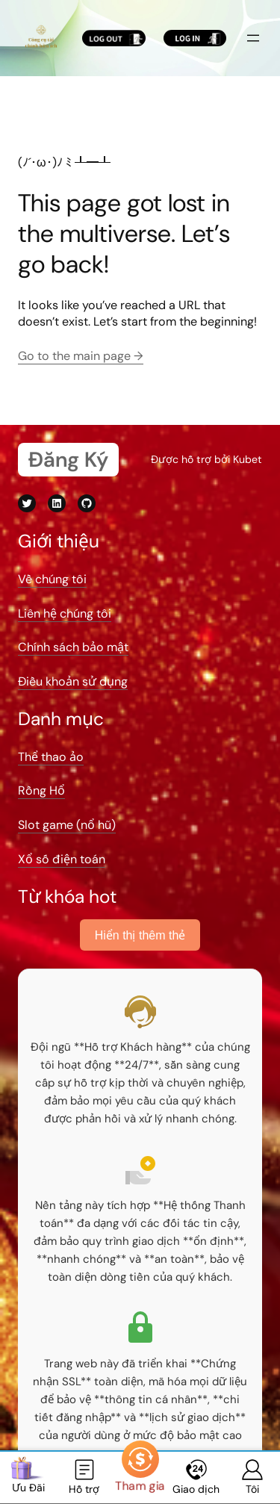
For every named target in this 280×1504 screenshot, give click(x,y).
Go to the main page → (80, 356)
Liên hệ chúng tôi (64, 613)
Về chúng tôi (52, 579)
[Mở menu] (253, 38)
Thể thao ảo (51, 757)
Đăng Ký (68, 459)
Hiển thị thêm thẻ (140, 935)
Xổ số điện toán (61, 859)
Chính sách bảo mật (73, 647)
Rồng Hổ (41, 790)
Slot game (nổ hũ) (67, 825)
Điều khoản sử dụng (73, 681)
